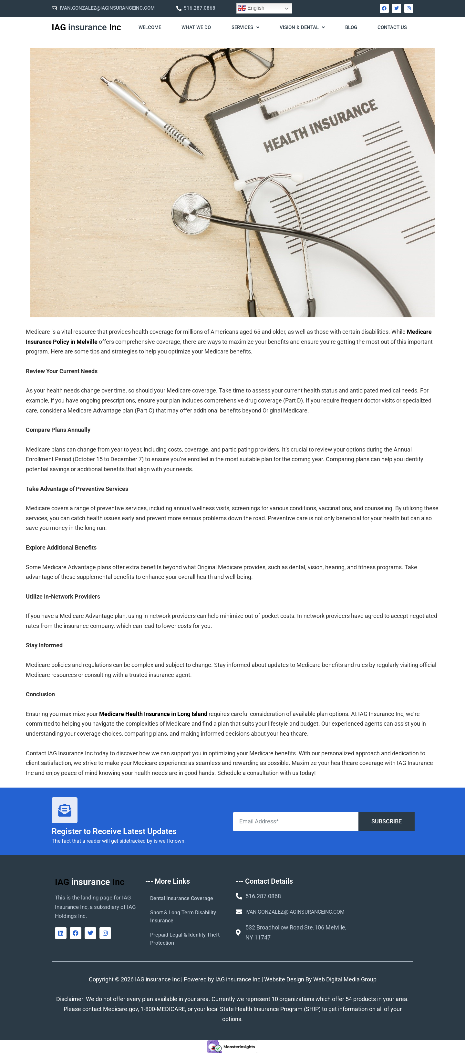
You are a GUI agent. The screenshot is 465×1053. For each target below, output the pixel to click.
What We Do (196, 27)
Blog (351, 27)
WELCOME (150, 27)
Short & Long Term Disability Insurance (183, 916)
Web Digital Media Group (345, 979)
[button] (245, 27)
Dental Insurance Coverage (181, 898)
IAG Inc (86, 27)
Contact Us (392, 27)
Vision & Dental (302, 27)
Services (245, 27)
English (251, 8)
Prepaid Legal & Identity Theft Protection (185, 939)
